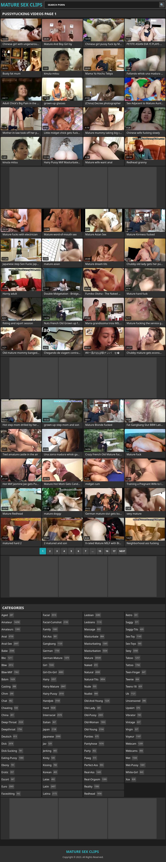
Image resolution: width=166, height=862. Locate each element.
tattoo (133, 665)
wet (132, 758)
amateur (10, 622)
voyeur (134, 736)
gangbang (53, 643)
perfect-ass (94, 765)
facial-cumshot (56, 622)
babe (8, 650)
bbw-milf (10, 672)
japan (50, 729)
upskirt (133, 708)
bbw (7, 665)
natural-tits (95, 679)
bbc (7, 658)
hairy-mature (54, 686)
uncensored (136, 700)
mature (92, 658)
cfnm (7, 693)
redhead (93, 793)
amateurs (11, 629)
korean (50, 772)
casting (9, 686)
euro (7, 786)
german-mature (56, 658)
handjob (52, 700)
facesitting (11, 793)
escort (8, 779)
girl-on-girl (53, 672)
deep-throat (12, 722)
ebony (8, 765)
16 (107, 551)
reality (92, 786)
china (8, 715)
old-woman (95, 722)
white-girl (135, 772)
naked (91, 665)
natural (92, 672)
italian (50, 722)
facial (50, 615)
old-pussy (94, 715)
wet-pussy (136, 765)
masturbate (94, 636)
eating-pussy (12, 758)
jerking (50, 750)
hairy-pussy (54, 693)
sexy (132, 650)
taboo (133, 658)
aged (7, 615)
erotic (7, 772)
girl (48, 665)
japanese (52, 736)
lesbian (92, 615)
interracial (53, 715)
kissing (50, 765)
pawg (90, 758)
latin (49, 786)
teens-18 (134, 686)
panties (91, 736)
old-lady (92, 708)
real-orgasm (95, 779)
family (50, 629)
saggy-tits (135, 629)
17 (114, 551)
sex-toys (134, 643)
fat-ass (50, 636)
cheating (9, 708)
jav (48, 743)
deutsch (9, 736)
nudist (91, 693)
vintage (133, 722)
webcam (135, 743)
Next (122, 551)
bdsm (8, 679)
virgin (132, 729)
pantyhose (94, 743)
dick (7, 743)
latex (49, 779)
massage (92, 629)
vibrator (134, 715)
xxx (131, 779)
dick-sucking (12, 750)
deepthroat (12, 729)
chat (7, 700)
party (90, 750)
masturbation (96, 650)
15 (100, 551)
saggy (132, 622)
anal (7, 636)
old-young (94, 729)
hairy (50, 679)
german (51, 650)
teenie (133, 679)
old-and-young (97, 700)
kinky (49, 758)
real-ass (93, 772)
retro (132, 615)
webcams (135, 750)
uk (131, 693)
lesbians (93, 622)
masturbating (96, 643)
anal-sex (10, 643)
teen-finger (136, 672)
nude (90, 686)
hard (49, 708)
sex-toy (134, 636)
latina (50, 793)
